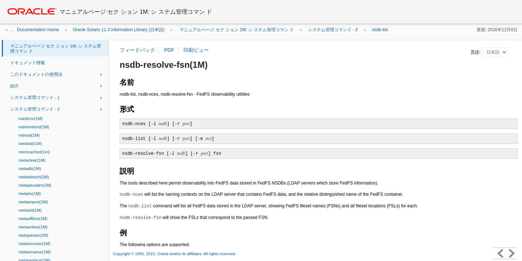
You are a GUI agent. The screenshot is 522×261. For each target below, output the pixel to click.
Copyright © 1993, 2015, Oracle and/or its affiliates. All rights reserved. (175, 254)
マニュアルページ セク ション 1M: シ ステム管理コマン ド (236, 29)
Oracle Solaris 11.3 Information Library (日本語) (119, 29)
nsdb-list (380, 29)
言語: (476, 52)
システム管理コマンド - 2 (333, 29)
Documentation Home (38, 29)
